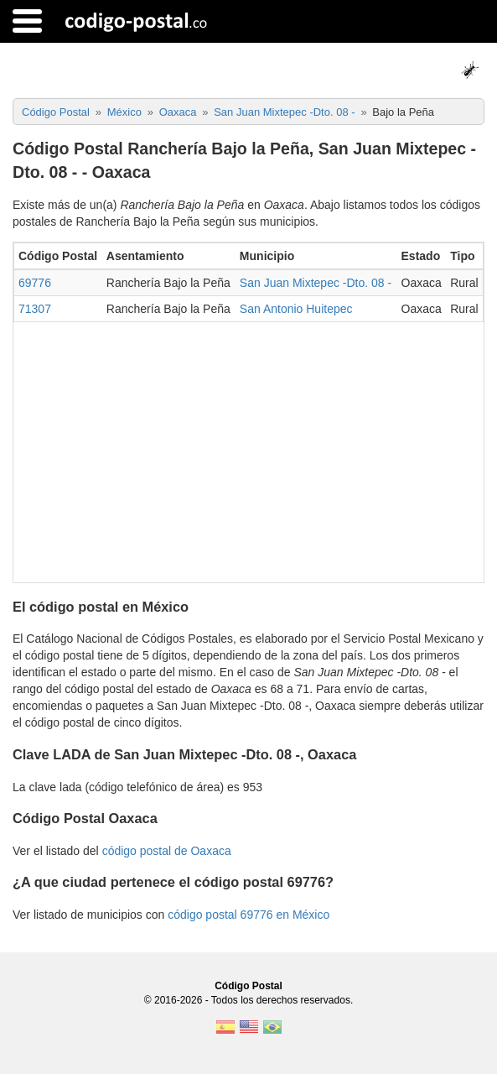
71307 (34, 308)
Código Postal (248, 986)
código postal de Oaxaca (166, 851)
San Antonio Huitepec (296, 308)
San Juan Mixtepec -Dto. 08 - (315, 282)
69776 (34, 282)
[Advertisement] (248, 448)
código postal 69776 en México (248, 914)
